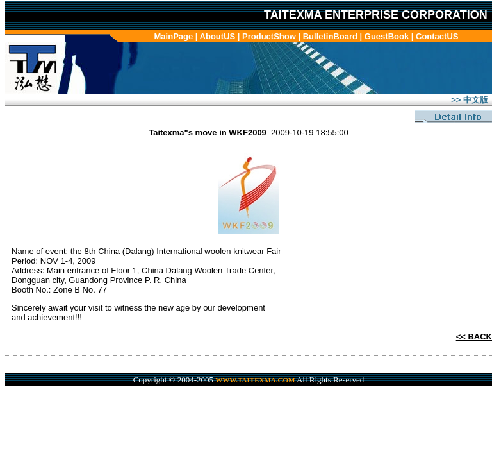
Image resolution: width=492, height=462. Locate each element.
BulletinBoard (331, 36)
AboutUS (219, 36)
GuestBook (387, 36)
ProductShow (269, 36)
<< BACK (474, 336)
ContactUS (437, 36)
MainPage (173, 36)
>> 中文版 (469, 100)
